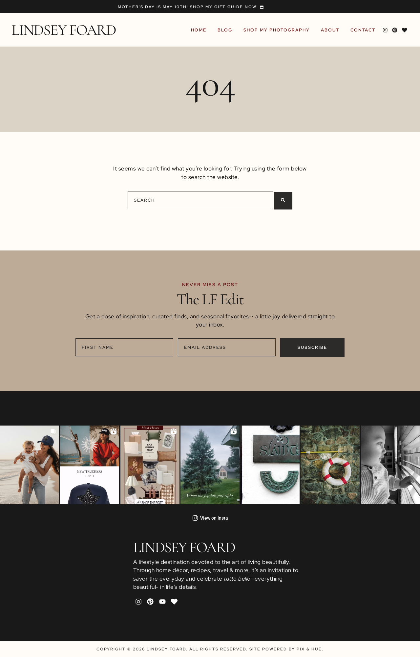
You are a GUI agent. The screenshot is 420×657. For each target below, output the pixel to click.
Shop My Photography (277, 30)
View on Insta (210, 518)
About (331, 30)
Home (199, 30)
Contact (363, 30)
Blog (226, 30)
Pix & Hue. (310, 649)
